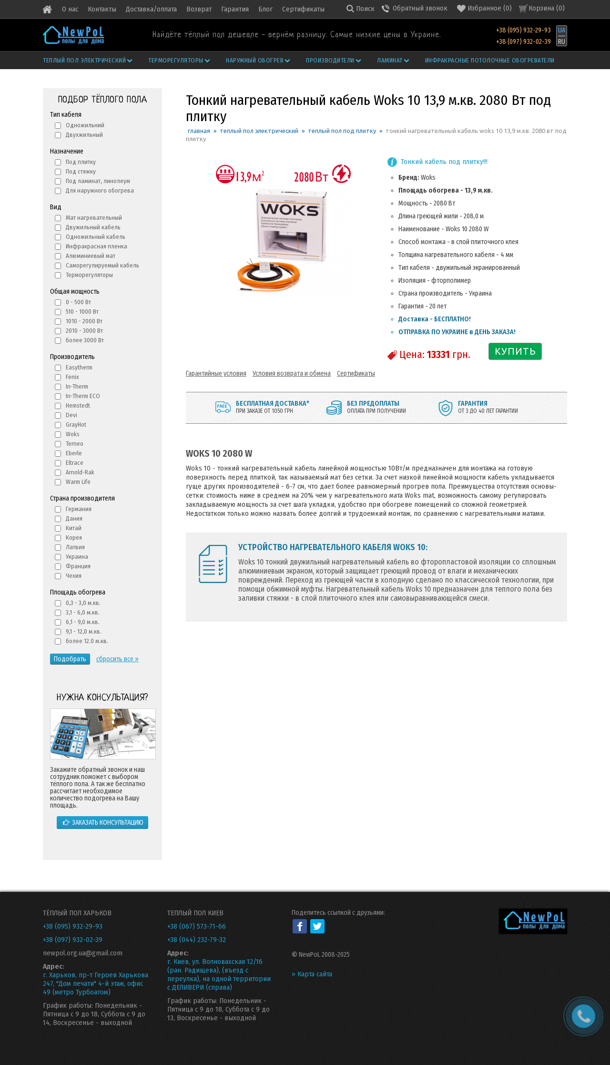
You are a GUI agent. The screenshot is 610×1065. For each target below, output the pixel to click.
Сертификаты (303, 9)
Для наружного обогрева (100, 190)
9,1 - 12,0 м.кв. (84, 631)
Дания (74, 518)
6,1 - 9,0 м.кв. (83, 621)
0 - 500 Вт (78, 302)
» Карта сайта (312, 974)
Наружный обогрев (259, 60)
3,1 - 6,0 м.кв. (83, 612)
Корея (74, 537)
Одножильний (85, 125)
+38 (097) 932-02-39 (523, 42)
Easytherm (79, 367)
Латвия (75, 547)
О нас (70, 9)
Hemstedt (78, 405)
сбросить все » (117, 659)
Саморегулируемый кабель (102, 265)
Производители (334, 60)
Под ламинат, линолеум (98, 180)
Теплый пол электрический (88, 60)
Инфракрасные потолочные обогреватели (490, 60)
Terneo (74, 443)
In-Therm (77, 386)
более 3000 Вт (85, 340)
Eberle (74, 453)
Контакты (102, 9)
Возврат (199, 9)
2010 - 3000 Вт (84, 330)
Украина (77, 556)
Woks (73, 434)
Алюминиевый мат (90, 255)
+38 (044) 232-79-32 (196, 939)
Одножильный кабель (95, 236)
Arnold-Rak (80, 472)
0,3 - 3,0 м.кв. (83, 602)
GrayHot (76, 424)
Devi (71, 415)
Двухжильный (84, 134)
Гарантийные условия (216, 373)
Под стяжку (81, 171)
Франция (78, 566)
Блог (265, 9)
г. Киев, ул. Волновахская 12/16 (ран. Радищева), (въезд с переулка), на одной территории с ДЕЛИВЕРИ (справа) (219, 974)
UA (561, 30)
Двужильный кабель (93, 227)
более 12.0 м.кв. (87, 641)
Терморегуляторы (179, 60)
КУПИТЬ (515, 351)
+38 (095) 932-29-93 (523, 30)
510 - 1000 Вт (82, 311)
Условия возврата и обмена (292, 373)
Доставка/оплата (151, 9)
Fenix (72, 376)
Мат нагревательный (94, 217)
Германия (79, 508)
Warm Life (78, 481)
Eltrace (74, 462)
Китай (73, 528)
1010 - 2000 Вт (84, 321)
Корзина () (547, 8)
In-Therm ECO (83, 395)
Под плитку (81, 161)
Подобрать (70, 659)
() (484, 8)
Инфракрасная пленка (96, 246)
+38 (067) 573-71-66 (196, 926)
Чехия (73, 575)
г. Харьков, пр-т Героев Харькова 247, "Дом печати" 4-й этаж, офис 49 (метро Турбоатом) (95, 983)
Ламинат (393, 60)
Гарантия (235, 9)
